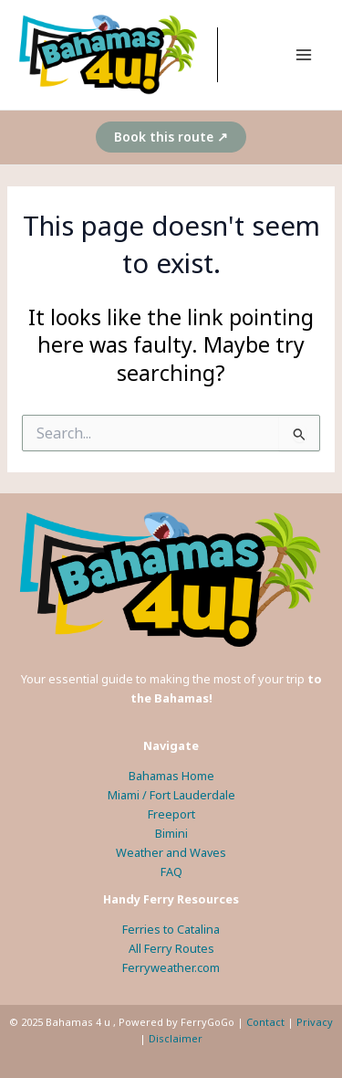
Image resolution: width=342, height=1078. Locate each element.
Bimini (171, 833)
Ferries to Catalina (171, 929)
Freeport (171, 814)
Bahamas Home (171, 775)
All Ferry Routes (171, 948)
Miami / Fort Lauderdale (171, 795)
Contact (265, 1022)
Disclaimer (175, 1038)
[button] (171, 137)
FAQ (171, 871)
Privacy (314, 1022)
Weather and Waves (171, 852)
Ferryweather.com (171, 967)
